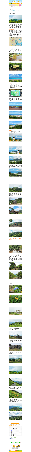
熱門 (16, 3)
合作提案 (13, 448)
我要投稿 (15, 448)
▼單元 (19, 3)
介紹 (10, 13)
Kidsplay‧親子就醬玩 (15, 440)
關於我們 (13, 447)
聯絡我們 (18, 448)
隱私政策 (18, 447)
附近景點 (14, 13)
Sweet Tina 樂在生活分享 (12, 10)
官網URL (12, 430)
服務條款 (15, 447)
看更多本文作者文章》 (12, 425)
